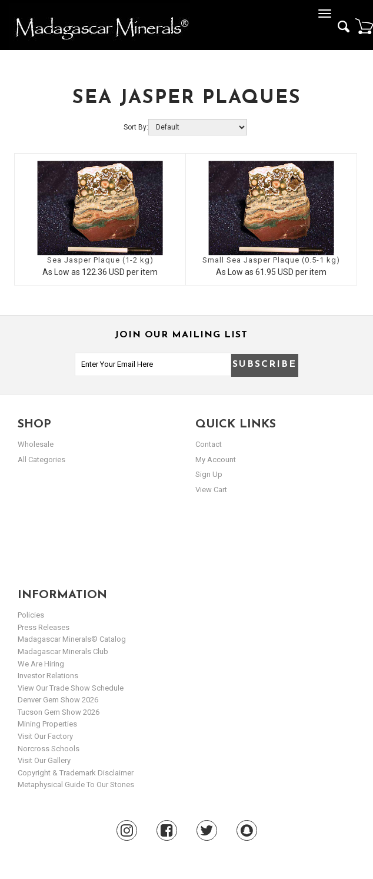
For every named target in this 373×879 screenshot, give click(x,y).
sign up (208, 474)
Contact (208, 444)
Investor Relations (48, 675)
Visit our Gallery (44, 760)
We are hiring (41, 663)
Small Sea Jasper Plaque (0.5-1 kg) (271, 260)
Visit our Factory (45, 736)
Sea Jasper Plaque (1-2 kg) (100, 260)
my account (215, 459)
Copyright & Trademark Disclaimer (76, 772)
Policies (31, 615)
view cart (211, 489)
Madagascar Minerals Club (63, 651)
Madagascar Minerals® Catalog (72, 639)
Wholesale (36, 444)
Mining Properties (47, 723)
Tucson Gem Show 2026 (58, 712)
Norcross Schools (48, 748)
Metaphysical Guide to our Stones (76, 784)
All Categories (41, 459)
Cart (364, 26)
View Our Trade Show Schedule (71, 688)
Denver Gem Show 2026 (58, 699)
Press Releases (43, 627)
